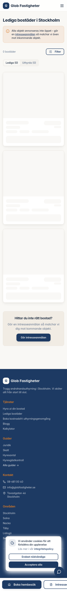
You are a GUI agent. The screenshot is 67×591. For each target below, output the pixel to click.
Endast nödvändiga (33, 556)
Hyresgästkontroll (13, 460)
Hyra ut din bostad (14, 408)
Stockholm (9, 513)
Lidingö (7, 533)
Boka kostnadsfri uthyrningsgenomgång (26, 418)
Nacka (7, 523)
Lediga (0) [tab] (12, 62)
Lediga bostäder (12, 413)
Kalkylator (9, 428)
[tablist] (21, 62)
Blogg (6, 423)
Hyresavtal (9, 455)
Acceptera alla (33, 564)
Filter (55, 51)
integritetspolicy (43, 548)
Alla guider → (11, 465)
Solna (6, 518)
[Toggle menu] (62, 6)
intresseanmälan (25, 34)
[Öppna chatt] (59, 572)
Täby (6, 528)
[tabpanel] (33, 187)
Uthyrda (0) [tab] (29, 62)
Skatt (6, 450)
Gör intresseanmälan (33, 337)
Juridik (7, 445)
